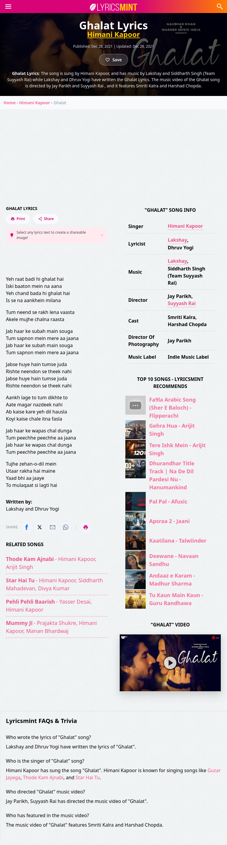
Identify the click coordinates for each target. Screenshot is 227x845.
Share (46, 218)
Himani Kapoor (113, 34)
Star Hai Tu (88, 777)
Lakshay (177, 240)
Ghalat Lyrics (21, 208)
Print (18, 218)
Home (10, 102)
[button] (8, 6)
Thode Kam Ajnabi (43, 777)
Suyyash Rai (182, 303)
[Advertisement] (113, 153)
